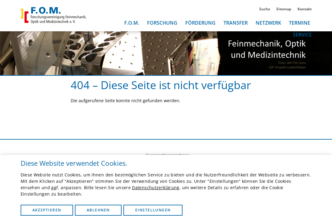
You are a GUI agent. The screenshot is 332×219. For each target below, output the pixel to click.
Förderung (200, 22)
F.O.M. (131, 22)
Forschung (162, 22)
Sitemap (283, 9)
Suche (264, 9)
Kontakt (304, 9)
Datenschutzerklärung (155, 187)
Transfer (235, 22)
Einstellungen (153, 210)
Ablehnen (98, 210)
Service (302, 34)
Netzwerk (268, 22)
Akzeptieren (46, 210)
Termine (299, 22)
